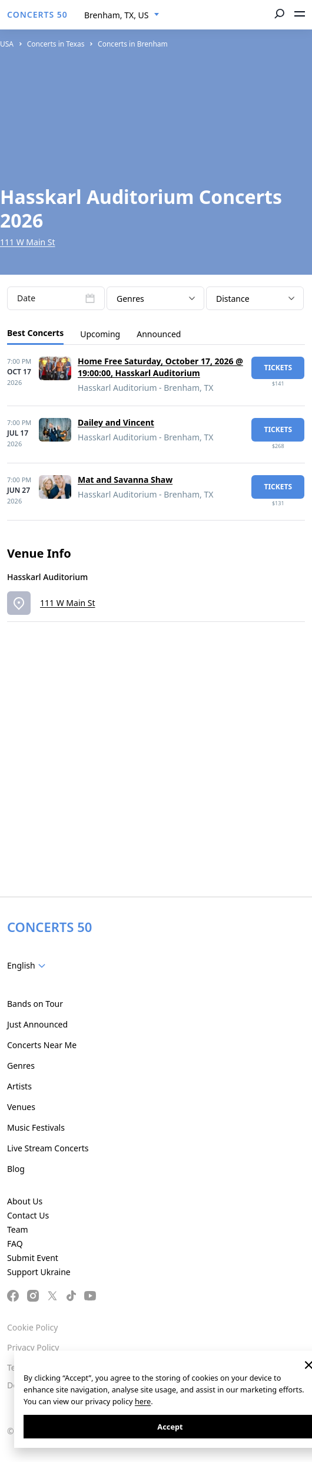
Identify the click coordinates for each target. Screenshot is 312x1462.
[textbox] (28, 965)
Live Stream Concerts (47, 1148)
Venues (21, 1106)
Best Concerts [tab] (35, 332)
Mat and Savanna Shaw (125, 479)
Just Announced (37, 1024)
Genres (21, 1065)
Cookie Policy (32, 1327)
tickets (278, 368)
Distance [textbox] (233, 298)
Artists (19, 1086)
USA (7, 44)
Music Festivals (36, 1127)
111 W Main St (27, 242)
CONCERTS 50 (37, 14)
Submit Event (32, 1257)
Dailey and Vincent (116, 422)
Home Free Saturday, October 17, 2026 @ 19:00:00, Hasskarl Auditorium (160, 366)
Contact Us (28, 1215)
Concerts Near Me (42, 1045)
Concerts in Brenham (133, 44)
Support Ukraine (39, 1271)
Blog (16, 1168)
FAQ (15, 1243)
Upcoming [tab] (100, 334)
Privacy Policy (33, 1347)
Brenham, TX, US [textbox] (116, 15)
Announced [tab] (159, 334)
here (143, 1401)
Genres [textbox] (130, 298)
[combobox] (122, 15)
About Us (24, 1201)
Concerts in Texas (56, 44)
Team (17, 1229)
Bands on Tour (35, 1003)
